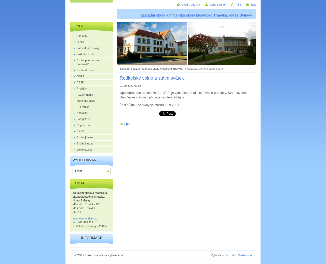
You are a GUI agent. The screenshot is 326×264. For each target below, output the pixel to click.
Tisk (253, 4)
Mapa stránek (217, 4)
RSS (238, 4)
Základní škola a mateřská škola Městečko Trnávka (151, 68)
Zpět (127, 124)
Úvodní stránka (190, 4)
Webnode (245, 255)
